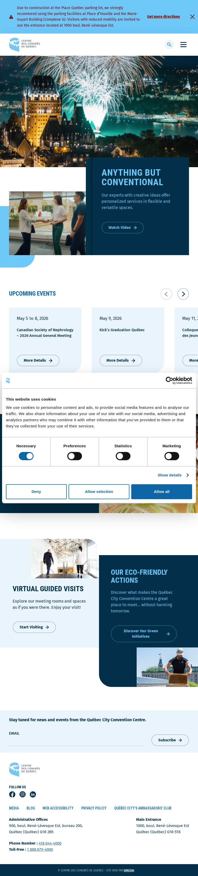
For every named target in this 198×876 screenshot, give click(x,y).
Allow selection (99, 491)
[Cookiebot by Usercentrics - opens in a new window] (169, 380)
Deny (36, 491)
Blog (31, 808)
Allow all (162, 491)
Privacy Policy (93, 808)
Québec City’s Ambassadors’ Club (142, 808)
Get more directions (163, 16)
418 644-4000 (50, 843)
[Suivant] (183, 294)
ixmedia (132, 870)
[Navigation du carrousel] (175, 294)
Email (14, 733)
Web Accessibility (58, 808)
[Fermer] (192, 16)
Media (14, 808)
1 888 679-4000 (40, 849)
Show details (170, 475)
